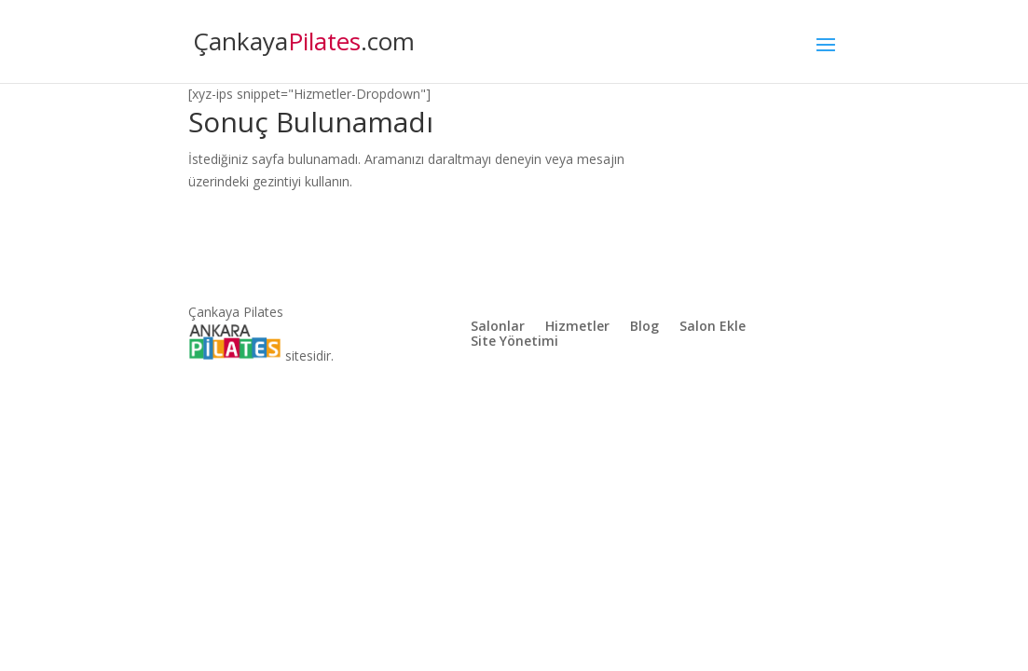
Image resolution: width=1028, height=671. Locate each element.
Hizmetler (577, 327)
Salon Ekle (712, 327)
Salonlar (498, 327)
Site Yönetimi (514, 342)
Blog (644, 327)
